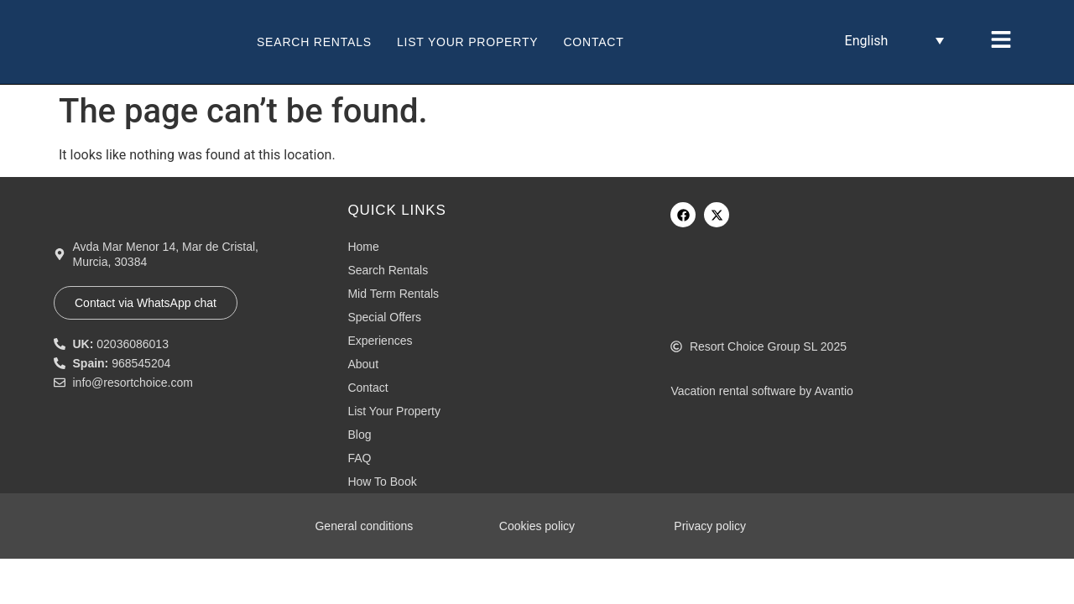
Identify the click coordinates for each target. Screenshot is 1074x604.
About (362, 364)
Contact (593, 42)
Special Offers (384, 317)
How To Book (381, 481)
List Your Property (467, 42)
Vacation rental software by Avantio (761, 391)
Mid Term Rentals (393, 293)
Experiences (379, 340)
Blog (359, 434)
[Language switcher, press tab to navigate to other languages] (894, 41)
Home (362, 246)
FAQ (359, 458)
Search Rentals (314, 42)
